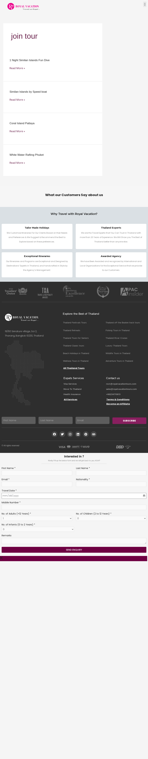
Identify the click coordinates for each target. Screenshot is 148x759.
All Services (70, 399)
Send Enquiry (74, 549)
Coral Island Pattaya (21, 123)
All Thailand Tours (74, 368)
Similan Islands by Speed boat (28, 91)
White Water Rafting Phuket (26, 154)
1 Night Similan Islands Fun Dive (29, 60)
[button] (144, 4)
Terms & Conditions (118, 399)
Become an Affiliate (118, 403)
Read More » (17, 68)
